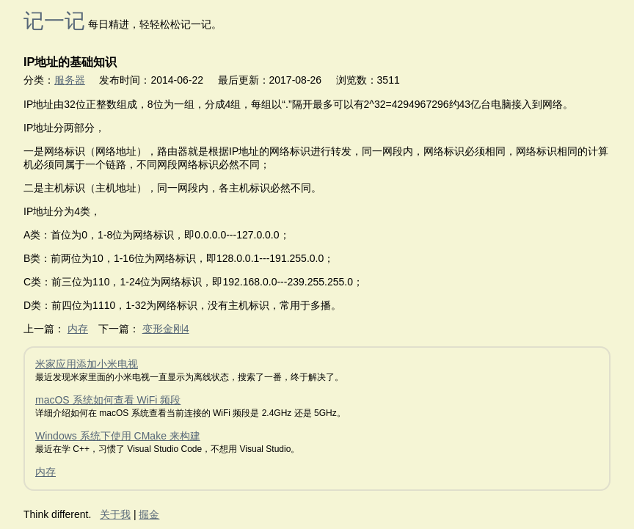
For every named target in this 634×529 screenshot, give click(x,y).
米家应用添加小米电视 (86, 364)
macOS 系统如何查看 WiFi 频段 (108, 400)
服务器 (69, 80)
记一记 (54, 21)
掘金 (149, 514)
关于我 (115, 514)
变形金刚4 (165, 329)
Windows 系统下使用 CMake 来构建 (117, 436)
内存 (78, 329)
